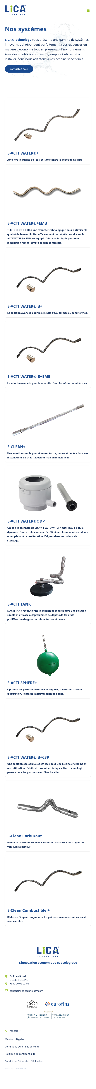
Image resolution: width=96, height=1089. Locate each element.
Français (13, 1030)
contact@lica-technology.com (26, 990)
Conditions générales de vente (22, 1046)
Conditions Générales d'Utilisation (24, 1061)
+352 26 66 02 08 (19, 983)
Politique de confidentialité (20, 1054)
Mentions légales (14, 1039)
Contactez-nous (19, 69)
